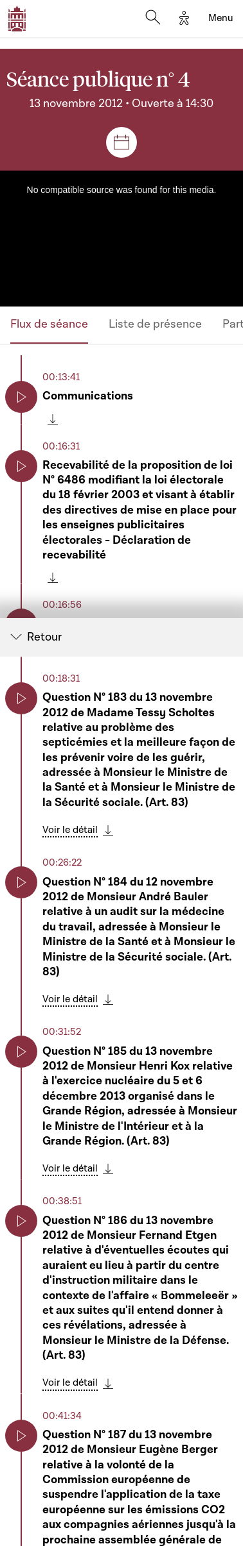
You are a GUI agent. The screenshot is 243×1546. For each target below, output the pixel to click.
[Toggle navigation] (221, 18)
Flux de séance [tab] (49, 324)
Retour (44, 637)
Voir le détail (70, 830)
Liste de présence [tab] (155, 324)
